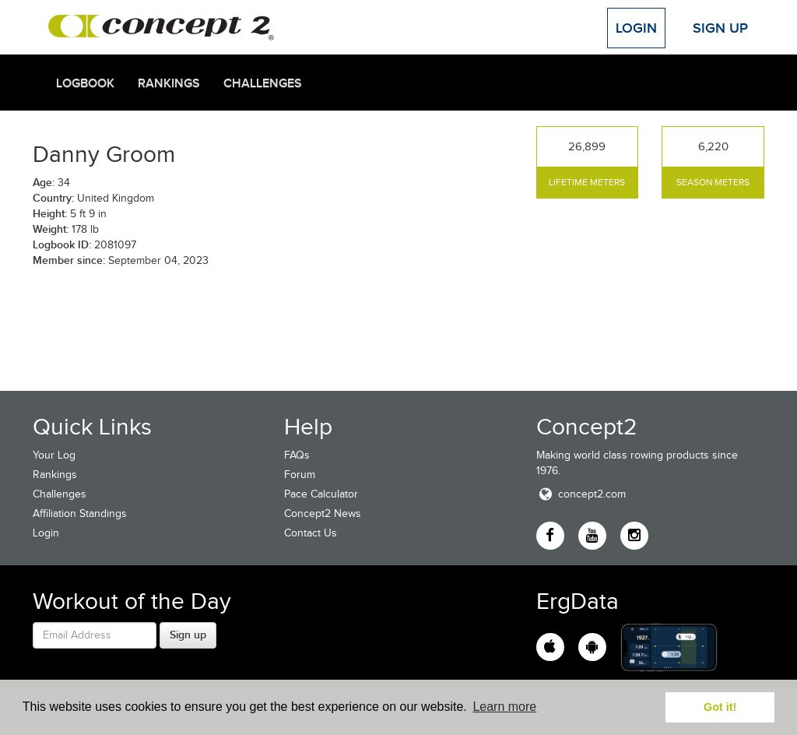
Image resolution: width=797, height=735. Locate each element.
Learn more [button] (504, 706)
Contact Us (310, 533)
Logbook (85, 83)
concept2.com (581, 494)
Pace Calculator (321, 494)
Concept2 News (322, 513)
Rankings (169, 83)
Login (636, 28)
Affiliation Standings (80, 513)
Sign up (188, 634)
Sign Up (720, 28)
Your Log (54, 455)
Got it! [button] (720, 707)
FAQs (297, 455)
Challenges (262, 83)
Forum (299, 474)
